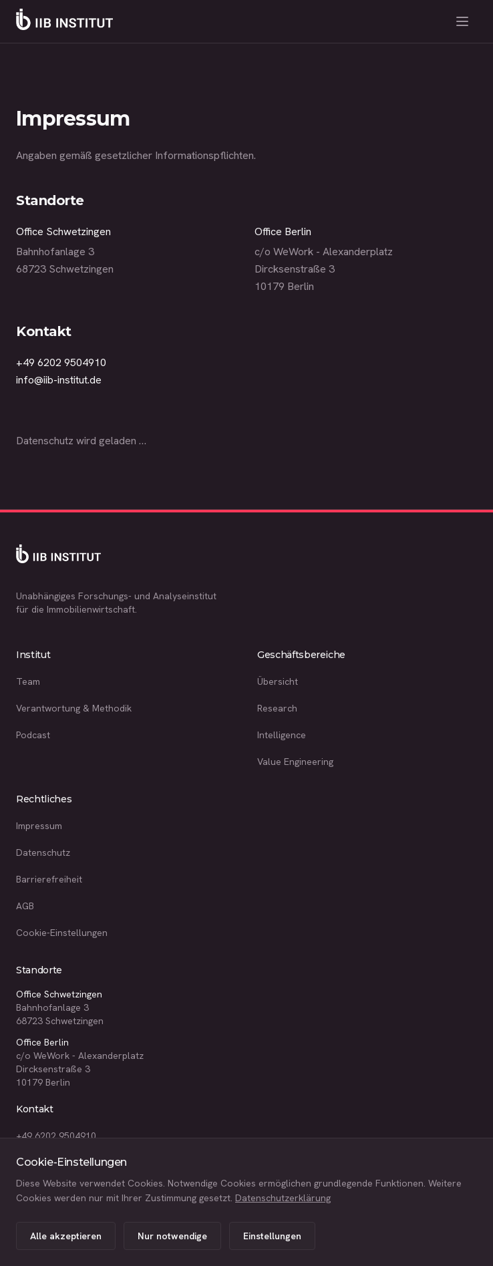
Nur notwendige (172, 1236)
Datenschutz (43, 852)
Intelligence (281, 735)
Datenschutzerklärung (283, 1198)
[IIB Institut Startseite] (64, 21)
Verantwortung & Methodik (74, 708)
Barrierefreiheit (49, 879)
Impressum (39, 826)
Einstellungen (272, 1236)
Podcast (33, 735)
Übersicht (277, 681)
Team (28, 681)
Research (277, 708)
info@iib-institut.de (59, 380)
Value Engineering (295, 762)
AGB (25, 906)
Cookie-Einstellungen (62, 933)
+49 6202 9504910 (61, 362)
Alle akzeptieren (66, 1236)
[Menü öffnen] (462, 21)
